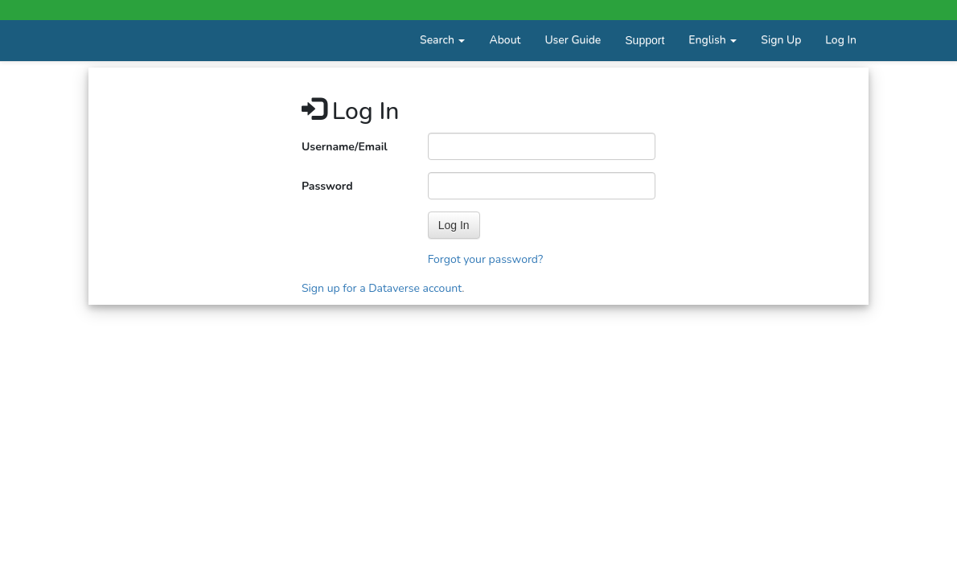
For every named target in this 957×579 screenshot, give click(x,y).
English (712, 39)
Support (644, 40)
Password (327, 186)
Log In (840, 39)
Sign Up (781, 39)
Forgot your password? (486, 259)
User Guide (572, 39)
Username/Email (345, 146)
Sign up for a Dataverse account (382, 288)
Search (442, 39)
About (504, 39)
